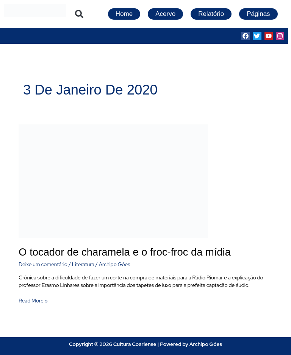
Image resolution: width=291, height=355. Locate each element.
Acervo (165, 13)
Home (124, 13)
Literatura (83, 264)
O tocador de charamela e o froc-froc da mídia (125, 252)
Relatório (211, 13)
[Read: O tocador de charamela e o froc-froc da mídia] (113, 180)
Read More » (33, 300)
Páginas (258, 13)
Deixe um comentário (43, 264)
